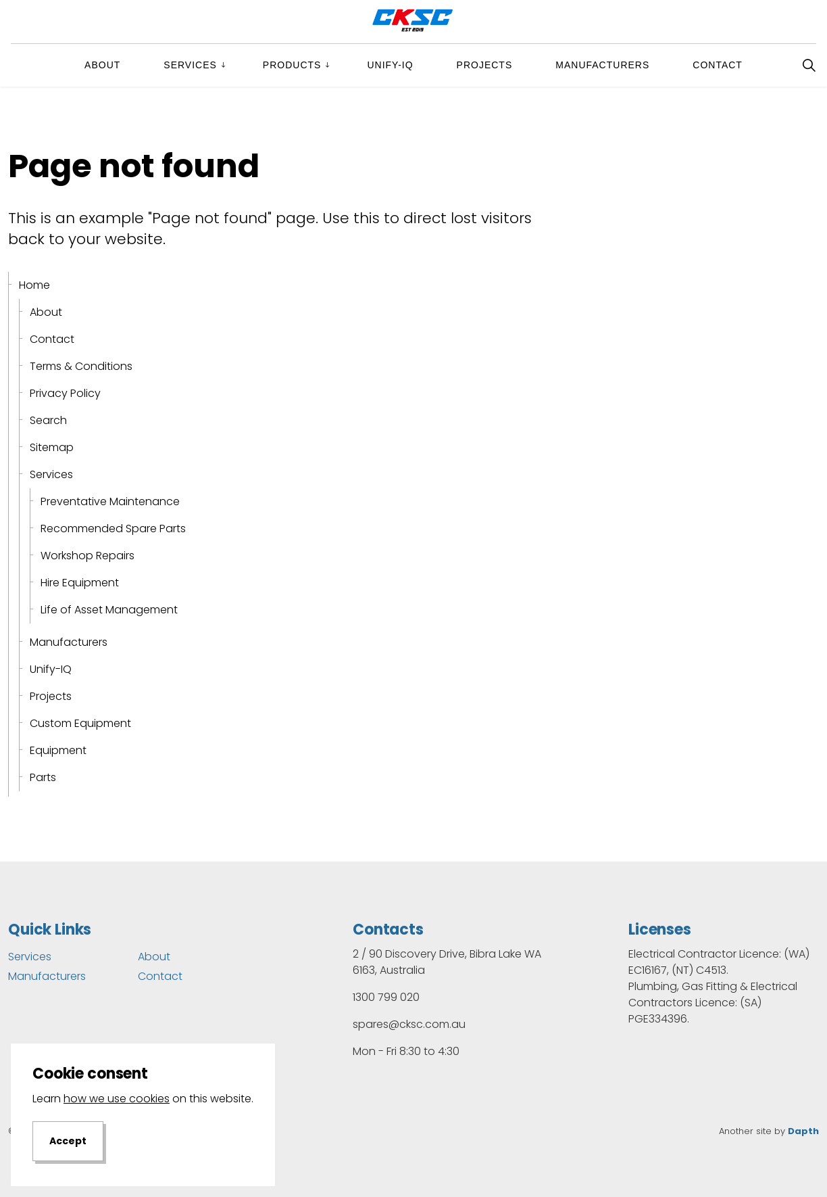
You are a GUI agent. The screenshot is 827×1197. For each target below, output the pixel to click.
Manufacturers (602, 65)
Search (48, 420)
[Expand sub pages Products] (338, 65)
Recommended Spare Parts (113, 528)
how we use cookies (117, 1109)
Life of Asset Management (109, 609)
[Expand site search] (808, 65)
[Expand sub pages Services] (234, 65)
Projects (485, 65)
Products (292, 65)
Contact (718, 65)
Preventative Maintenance (110, 501)
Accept (68, 1151)
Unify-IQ (390, 65)
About (102, 65)
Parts (43, 777)
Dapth (803, 1131)
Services (190, 65)
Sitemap (52, 447)
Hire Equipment (80, 582)
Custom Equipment (80, 723)
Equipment (58, 750)
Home (34, 285)
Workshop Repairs (87, 555)
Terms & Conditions (81, 366)
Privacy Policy (65, 393)
